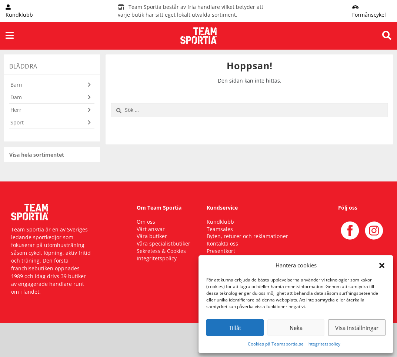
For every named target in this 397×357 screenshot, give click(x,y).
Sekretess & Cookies (161, 250)
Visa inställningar (356, 327)
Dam (16, 97)
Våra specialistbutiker (163, 243)
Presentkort (221, 250)
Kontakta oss (222, 243)
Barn (16, 84)
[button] (382, 265)
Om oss (146, 221)
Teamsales (220, 229)
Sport (17, 122)
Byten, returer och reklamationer (247, 236)
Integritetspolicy (323, 344)
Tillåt (235, 327)
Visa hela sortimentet (36, 154)
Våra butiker (152, 236)
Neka (296, 327)
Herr (15, 109)
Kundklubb (220, 221)
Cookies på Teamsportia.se (276, 344)
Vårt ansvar (151, 229)
